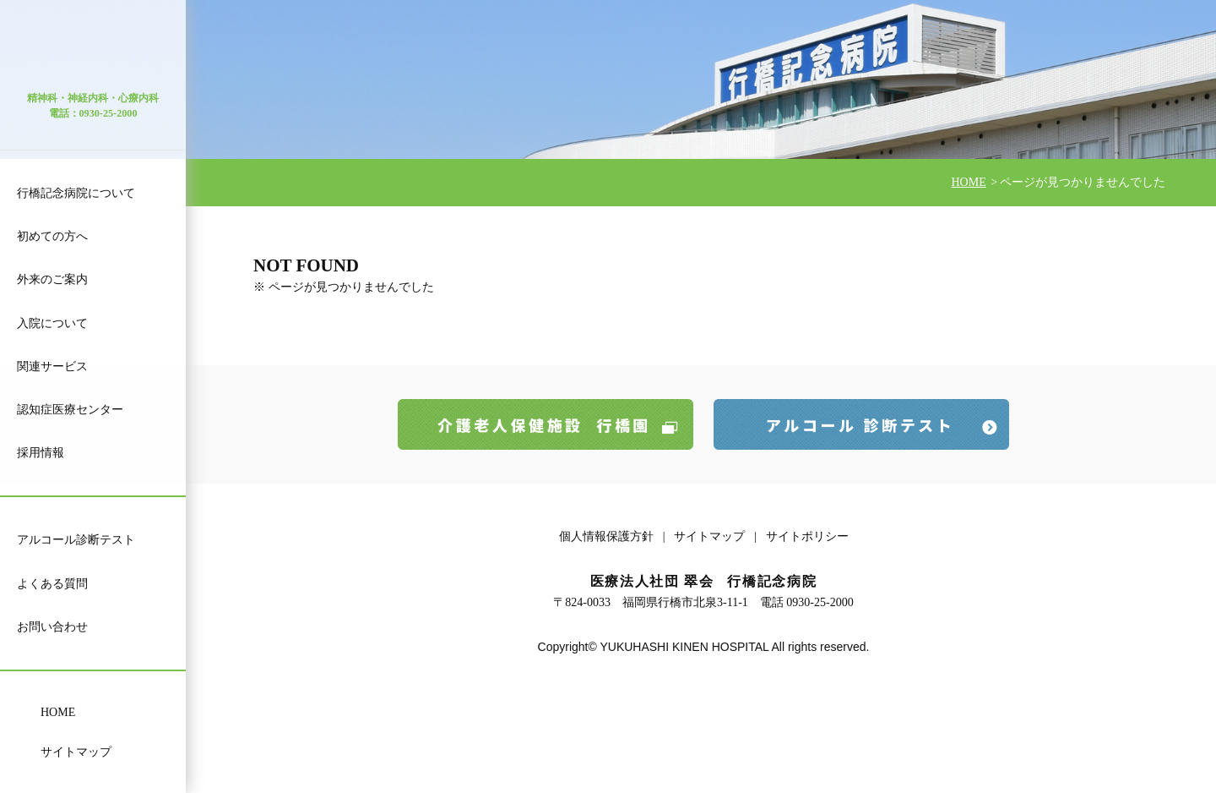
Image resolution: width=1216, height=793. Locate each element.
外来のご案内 (52, 279)
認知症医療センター (70, 409)
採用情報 (40, 452)
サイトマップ (76, 752)
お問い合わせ (52, 627)
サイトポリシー (807, 536)
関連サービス (52, 366)
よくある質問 (52, 583)
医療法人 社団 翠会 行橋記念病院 (93, 54)
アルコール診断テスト (76, 539)
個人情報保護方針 (606, 536)
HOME (58, 712)
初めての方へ (52, 236)
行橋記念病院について (76, 193)
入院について (52, 323)
